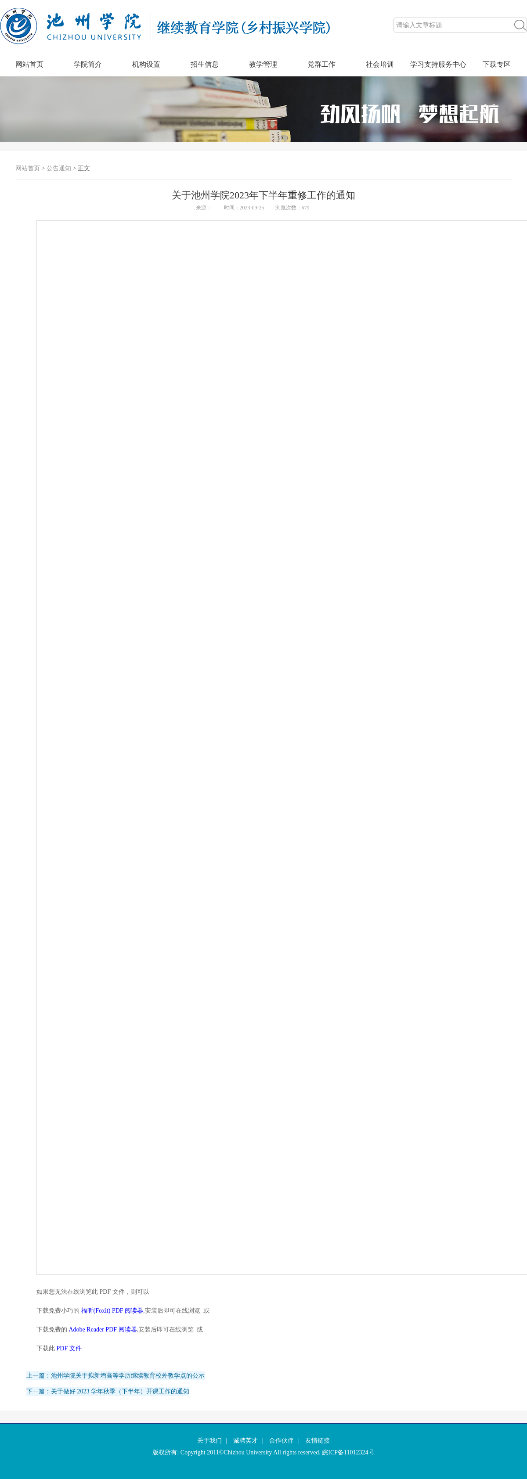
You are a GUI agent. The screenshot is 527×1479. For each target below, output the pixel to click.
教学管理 (263, 64)
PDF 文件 (69, 1348)
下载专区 (497, 64)
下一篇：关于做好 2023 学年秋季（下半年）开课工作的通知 (107, 1391)
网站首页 (29, 64)
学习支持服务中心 (438, 64)
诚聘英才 (245, 1440)
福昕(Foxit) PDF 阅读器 (112, 1310)
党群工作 (321, 64)
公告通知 (59, 168)
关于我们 (209, 1440)
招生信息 (205, 64)
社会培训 (380, 64)
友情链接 (317, 1440)
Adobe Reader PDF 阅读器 (103, 1329)
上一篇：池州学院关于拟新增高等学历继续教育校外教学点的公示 (115, 1375)
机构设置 (146, 64)
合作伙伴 (281, 1440)
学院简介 (88, 64)
